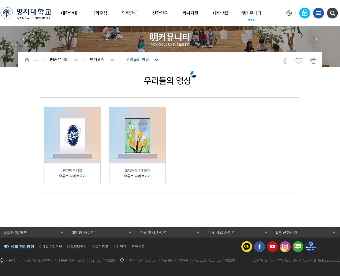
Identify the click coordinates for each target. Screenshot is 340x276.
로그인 (304, 13)
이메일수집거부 (50, 246)
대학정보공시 (77, 246)
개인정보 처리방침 (18, 246)
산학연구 (160, 13)
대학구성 (99, 13)
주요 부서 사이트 (153, 232)
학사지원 (190, 13)
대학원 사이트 (83, 232)
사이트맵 (318, 13)
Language (291, 13)
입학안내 (129, 13)
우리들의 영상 (137, 59)
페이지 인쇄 (313, 61)
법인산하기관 (286, 232)
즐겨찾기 (299, 61)
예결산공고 (100, 246)
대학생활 (221, 13)
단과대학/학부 (15, 232)
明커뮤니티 (251, 13)
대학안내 (69, 13)
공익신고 (138, 246)
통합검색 (332, 13)
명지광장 (97, 59)
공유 (285, 61)
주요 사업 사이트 (221, 232)
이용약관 (119, 246)
